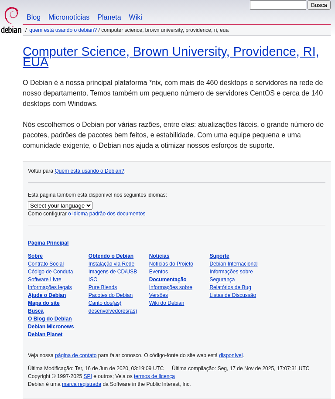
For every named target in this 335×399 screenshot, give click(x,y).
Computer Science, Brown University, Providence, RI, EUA (171, 56)
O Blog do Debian (50, 319)
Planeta (109, 17)
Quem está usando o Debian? (63, 30)
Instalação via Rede (111, 264)
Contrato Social (46, 264)
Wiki (135, 17)
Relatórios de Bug (230, 287)
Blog (34, 17)
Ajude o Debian (47, 295)
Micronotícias (68, 17)
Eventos (158, 272)
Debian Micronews (51, 327)
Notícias (159, 256)
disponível (231, 355)
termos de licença (154, 376)
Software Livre (45, 279)
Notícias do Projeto (171, 264)
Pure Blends (103, 287)
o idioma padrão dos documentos (106, 214)
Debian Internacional (233, 264)
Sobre (35, 256)
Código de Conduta (50, 272)
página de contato (75, 355)
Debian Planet (45, 334)
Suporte (219, 256)
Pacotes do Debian (111, 295)
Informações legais (50, 287)
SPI (88, 376)
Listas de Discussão (232, 295)
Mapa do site (44, 303)
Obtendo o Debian (111, 256)
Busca (36, 311)
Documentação (168, 279)
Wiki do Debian (167, 303)
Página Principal (48, 243)
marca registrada (81, 384)
